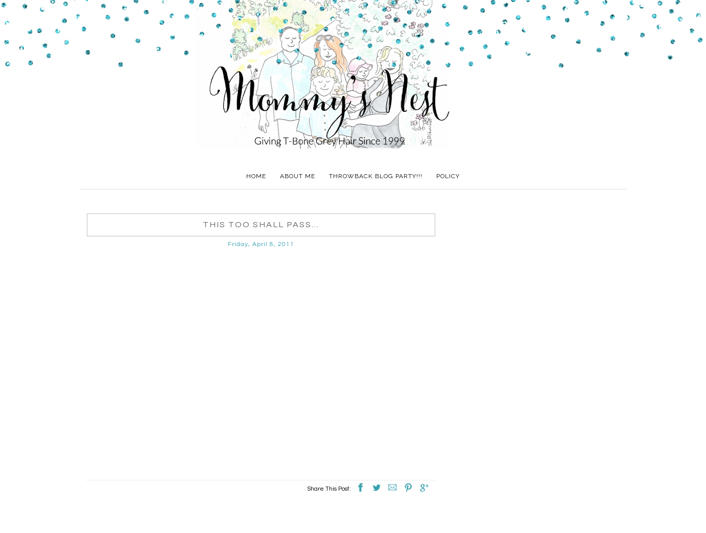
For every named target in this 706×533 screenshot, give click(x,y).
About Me (297, 176)
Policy (448, 176)
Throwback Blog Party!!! (375, 176)
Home (256, 176)
